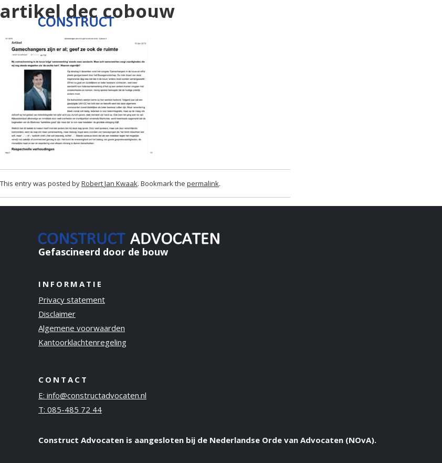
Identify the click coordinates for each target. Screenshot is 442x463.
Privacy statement (71, 299)
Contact (378, 13)
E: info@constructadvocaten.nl (92, 395)
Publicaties (323, 13)
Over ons (274, 20)
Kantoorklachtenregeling (82, 342)
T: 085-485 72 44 (70, 409)
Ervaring (230, 13)
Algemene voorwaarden (81, 328)
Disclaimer (57, 313)
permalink (203, 183)
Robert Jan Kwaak (109, 183)
